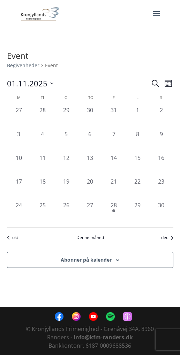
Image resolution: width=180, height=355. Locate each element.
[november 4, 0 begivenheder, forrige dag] (42, 142)
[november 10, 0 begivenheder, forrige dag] (19, 165)
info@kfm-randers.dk (103, 337)
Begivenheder (23, 65)
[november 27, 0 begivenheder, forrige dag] (90, 213)
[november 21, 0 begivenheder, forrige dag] (114, 189)
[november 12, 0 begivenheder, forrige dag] (66, 165)
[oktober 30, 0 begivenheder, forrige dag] (90, 118)
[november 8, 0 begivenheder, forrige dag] (137, 142)
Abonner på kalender (86, 259)
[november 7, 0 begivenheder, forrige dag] (114, 142)
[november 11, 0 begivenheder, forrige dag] (42, 165)
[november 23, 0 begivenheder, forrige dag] (161, 189)
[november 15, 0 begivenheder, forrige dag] (137, 165)
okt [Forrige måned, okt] (12, 237)
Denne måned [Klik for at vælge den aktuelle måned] (90, 237)
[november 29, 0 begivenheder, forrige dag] (137, 213)
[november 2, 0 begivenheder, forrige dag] (161, 118)
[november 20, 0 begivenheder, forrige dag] (90, 189)
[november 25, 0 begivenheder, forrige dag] (42, 213)
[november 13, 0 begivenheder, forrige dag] (90, 165)
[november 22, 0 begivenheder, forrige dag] (137, 189)
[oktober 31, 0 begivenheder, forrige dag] (114, 118)
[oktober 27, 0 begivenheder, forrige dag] (19, 118)
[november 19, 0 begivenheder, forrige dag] (66, 189)
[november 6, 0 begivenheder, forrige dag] (90, 142)
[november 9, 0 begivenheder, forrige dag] (161, 142)
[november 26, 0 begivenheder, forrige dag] (66, 213)
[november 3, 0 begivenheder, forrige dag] (19, 142)
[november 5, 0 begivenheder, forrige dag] (66, 142)
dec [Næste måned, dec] (167, 237)
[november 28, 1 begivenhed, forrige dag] (114, 213)
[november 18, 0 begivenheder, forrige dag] (42, 189)
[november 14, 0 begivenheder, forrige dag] (114, 165)
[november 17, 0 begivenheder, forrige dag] (19, 189)
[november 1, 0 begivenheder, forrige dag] (137, 118)
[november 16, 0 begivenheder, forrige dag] (161, 165)
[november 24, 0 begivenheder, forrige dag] (19, 213)
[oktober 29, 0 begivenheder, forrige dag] (66, 118)
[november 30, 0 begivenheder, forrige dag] (161, 213)
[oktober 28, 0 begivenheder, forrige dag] (42, 118)
